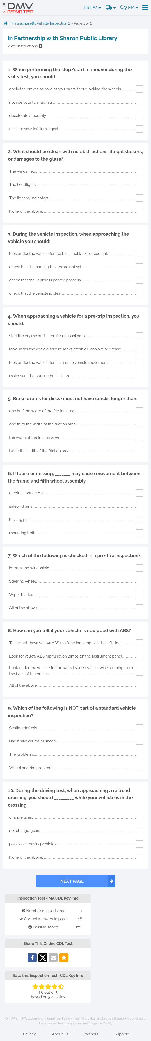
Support (122, 1034)
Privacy (29, 1034)
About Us (60, 1034)
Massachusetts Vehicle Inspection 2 (40, 23)
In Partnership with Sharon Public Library (62, 38)
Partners (91, 1034)
